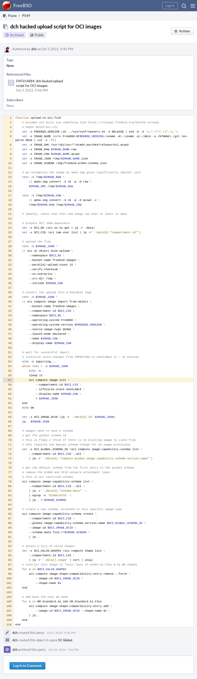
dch (33, 49)
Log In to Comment (27, 665)
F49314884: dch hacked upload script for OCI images (39, 83)
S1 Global (65, 640)
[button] (193, 5)
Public (39, 35)
